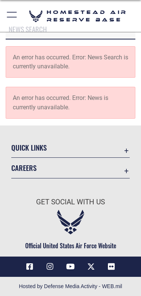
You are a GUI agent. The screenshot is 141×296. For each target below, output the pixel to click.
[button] (12, 16)
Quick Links (29, 147)
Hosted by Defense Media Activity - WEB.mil (70, 286)
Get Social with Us (70, 202)
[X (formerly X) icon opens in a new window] (91, 266)
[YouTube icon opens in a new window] (70, 266)
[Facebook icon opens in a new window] (29, 266)
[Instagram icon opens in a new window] (50, 266)
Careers (23, 167)
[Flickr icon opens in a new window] (111, 266)
